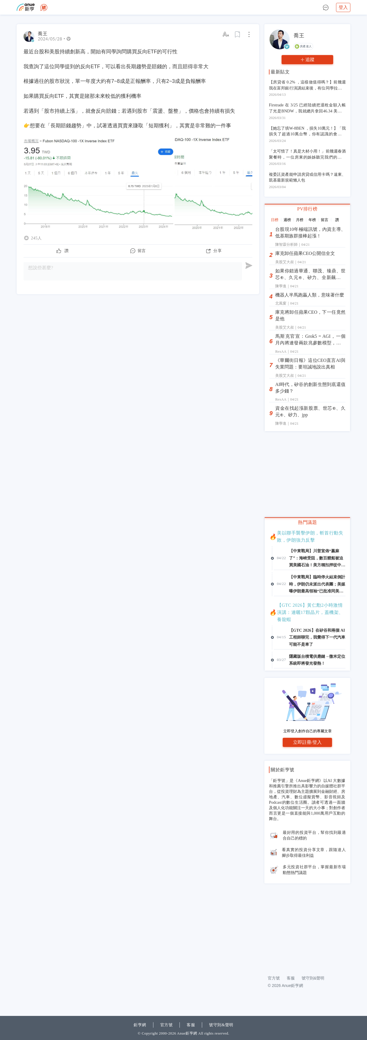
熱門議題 (307, 522)
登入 (343, 7)
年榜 (312, 220)
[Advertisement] (307, 926)
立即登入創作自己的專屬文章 (307, 731)
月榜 (299, 220)
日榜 (274, 220)
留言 (324, 220)
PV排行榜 (307, 208)
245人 (36, 238)
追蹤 (310, 59)
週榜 (287, 220)
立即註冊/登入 (307, 742)
